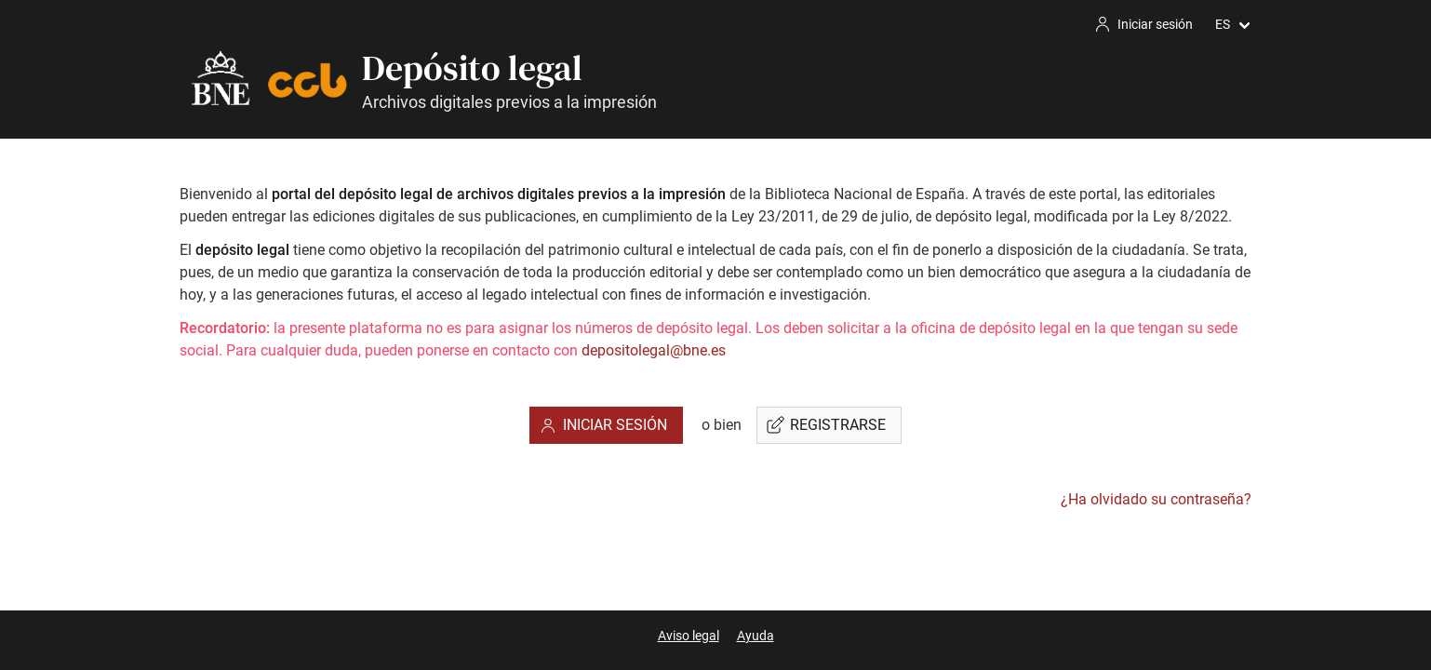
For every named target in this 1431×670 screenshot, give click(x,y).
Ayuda (755, 635)
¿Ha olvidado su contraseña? (1156, 499)
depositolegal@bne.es (654, 350)
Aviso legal (688, 635)
